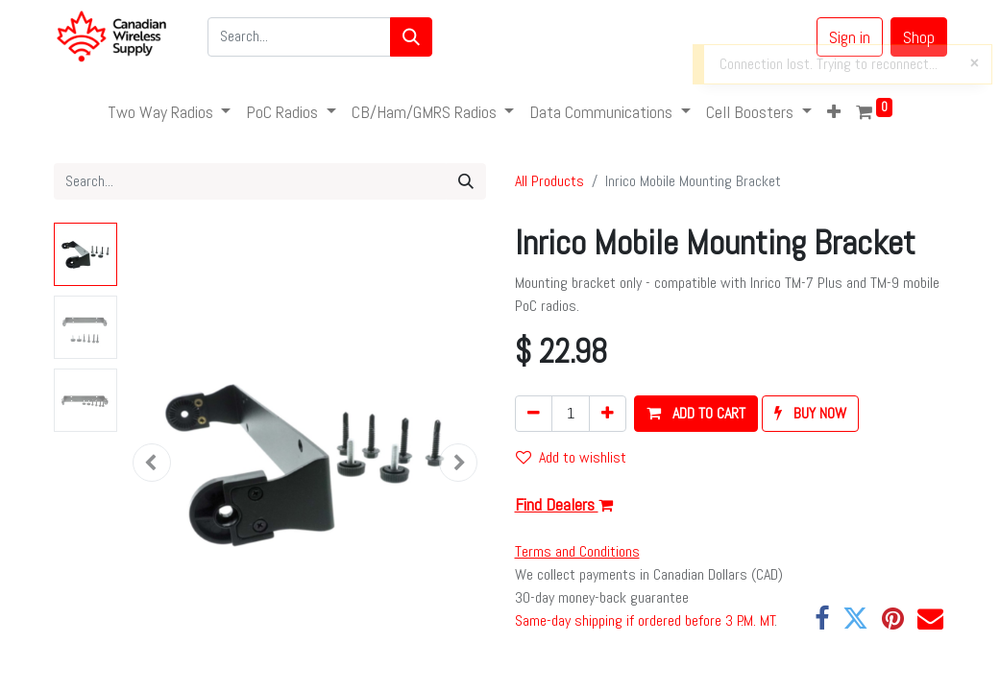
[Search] (411, 37)
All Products (549, 181)
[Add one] (607, 413)
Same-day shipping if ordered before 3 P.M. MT (645, 620)
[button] (833, 111)
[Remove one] (533, 413)
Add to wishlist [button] (571, 457)
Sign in (849, 37)
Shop (919, 37)
